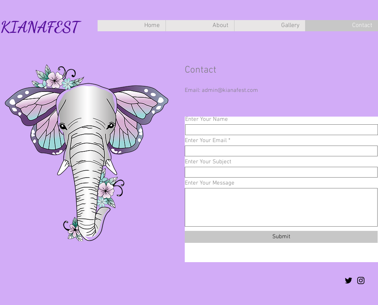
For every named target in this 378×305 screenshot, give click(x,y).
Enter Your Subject (208, 162)
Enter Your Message (210, 183)
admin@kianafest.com (230, 90)
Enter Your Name (206, 119)
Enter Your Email (206, 141)
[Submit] (281, 237)
